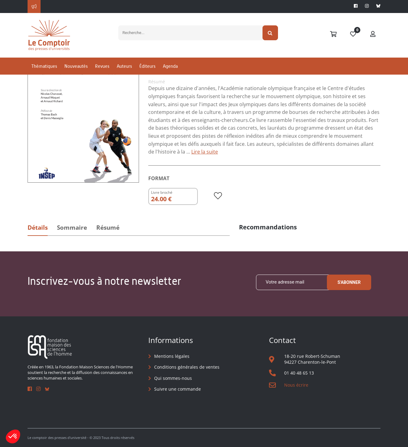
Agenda (170, 66)
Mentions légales (171, 356)
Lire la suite (204, 151)
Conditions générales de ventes (186, 367)
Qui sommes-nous (173, 378)
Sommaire (72, 228)
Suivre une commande (177, 389)
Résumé (107, 228)
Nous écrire (296, 385)
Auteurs (124, 66)
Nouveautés (76, 66)
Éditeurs (147, 66)
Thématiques (44, 66)
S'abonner (349, 282)
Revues (102, 66)
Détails (38, 228)
